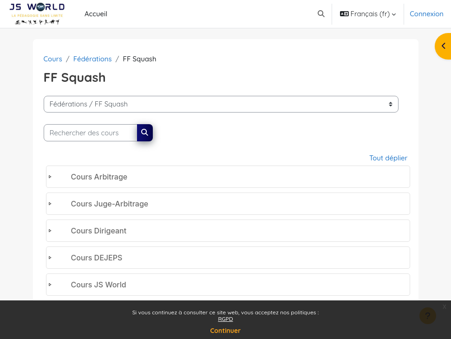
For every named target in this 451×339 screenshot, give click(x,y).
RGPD (225, 318)
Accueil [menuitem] (96, 13)
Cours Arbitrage (99, 176)
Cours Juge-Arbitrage (110, 203)
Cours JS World (98, 284)
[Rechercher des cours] (90, 132)
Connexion (427, 13)
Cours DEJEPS (97, 257)
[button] (321, 14)
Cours (53, 58)
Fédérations (92, 58)
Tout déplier (388, 157)
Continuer (225, 330)
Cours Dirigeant (99, 230)
